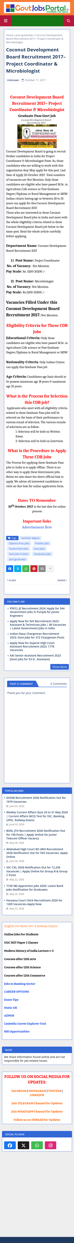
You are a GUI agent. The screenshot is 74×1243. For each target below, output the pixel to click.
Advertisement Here (37, 527)
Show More (59, 667)
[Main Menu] (5, 20)
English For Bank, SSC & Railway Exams (30, 926)
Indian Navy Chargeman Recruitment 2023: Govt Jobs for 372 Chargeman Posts (37, 635)
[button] (68, 20)
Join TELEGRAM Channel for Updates (37, 1103)
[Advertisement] (37, 1197)
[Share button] (50, 568)
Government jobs (18, 548)
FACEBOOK (19, 1091)
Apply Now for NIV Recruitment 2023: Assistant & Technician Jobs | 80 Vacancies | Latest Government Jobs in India (38, 624)
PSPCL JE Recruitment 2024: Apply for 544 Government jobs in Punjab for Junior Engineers (37, 612)
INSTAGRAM (37, 1091)
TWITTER (54, 1091)
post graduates (25, 35)
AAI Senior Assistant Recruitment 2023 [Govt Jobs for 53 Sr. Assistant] (35, 657)
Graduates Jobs (42, 554)
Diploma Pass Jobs (19, 543)
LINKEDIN (37, 1095)
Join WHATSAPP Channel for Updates (37, 1111)
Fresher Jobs (42, 543)
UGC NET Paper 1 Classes (21, 942)
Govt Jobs (39, 548)
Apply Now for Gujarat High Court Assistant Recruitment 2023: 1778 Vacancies (32, 646)
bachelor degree (30, 538)
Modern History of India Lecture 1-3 (28, 951)
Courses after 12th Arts (20, 959)
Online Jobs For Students (21, 934)
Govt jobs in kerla (18, 554)
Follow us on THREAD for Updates (37, 1120)
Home (9, 35)
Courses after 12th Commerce (24, 975)
